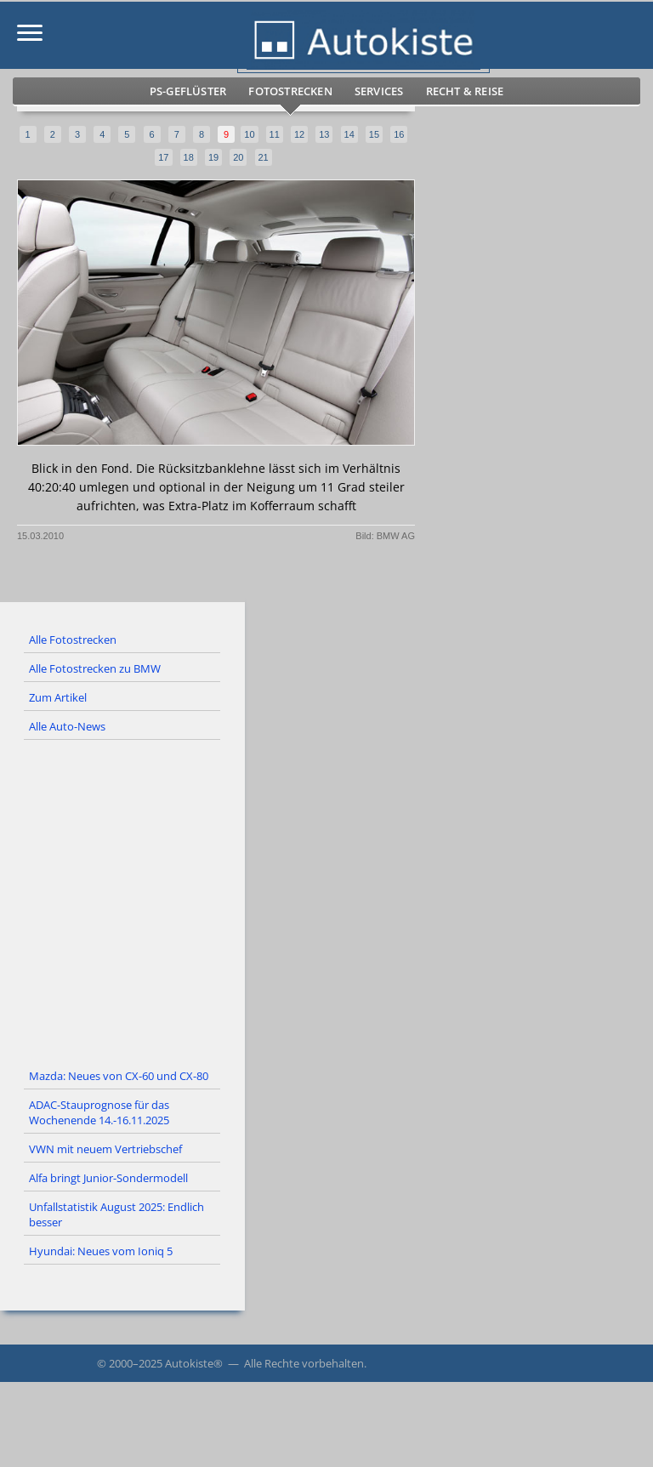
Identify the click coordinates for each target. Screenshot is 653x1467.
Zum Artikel (58, 697)
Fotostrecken (290, 91)
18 (189, 157)
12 (299, 134)
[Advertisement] (326, 901)
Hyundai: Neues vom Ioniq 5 (101, 1251)
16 (399, 134)
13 (324, 134)
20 (238, 157)
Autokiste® (194, 1363)
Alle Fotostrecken (72, 639)
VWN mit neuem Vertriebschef (105, 1149)
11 (275, 134)
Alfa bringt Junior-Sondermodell (108, 1178)
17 (163, 157)
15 (374, 134)
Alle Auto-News (67, 726)
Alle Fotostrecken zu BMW (95, 668)
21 (263, 157)
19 (213, 157)
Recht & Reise (465, 91)
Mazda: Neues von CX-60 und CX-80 (118, 1075)
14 (349, 134)
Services (379, 91)
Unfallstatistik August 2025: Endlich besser (116, 1214)
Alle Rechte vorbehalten (304, 1363)
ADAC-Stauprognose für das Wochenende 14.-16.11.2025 (99, 1112)
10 (249, 134)
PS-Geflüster (188, 91)
